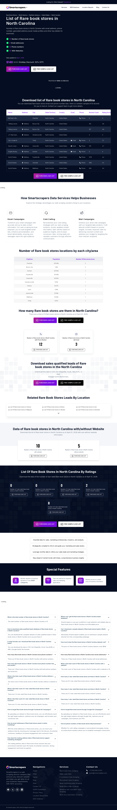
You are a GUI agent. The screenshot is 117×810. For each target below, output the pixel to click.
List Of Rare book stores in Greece (20, 407)
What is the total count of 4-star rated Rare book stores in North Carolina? (28, 689)
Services (64, 7)
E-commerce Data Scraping (69, 777)
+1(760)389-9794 (94, 770)
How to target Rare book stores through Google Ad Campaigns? (82, 709)
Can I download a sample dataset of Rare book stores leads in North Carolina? (83, 630)
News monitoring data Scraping (71, 783)
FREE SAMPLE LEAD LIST (43, 69)
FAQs (35, 774)
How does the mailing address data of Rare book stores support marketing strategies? (28, 738)
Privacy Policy (38, 792)
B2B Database (74, 7)
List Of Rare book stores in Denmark (89, 410)
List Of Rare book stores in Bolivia (54, 407)
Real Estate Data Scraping (69, 771)
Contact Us (67, 2)
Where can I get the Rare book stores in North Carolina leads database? (81, 617)
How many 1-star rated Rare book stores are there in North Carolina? (83, 699)
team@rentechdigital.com (96, 773)
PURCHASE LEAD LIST (18, 69)
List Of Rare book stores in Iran (87, 407)
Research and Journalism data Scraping (70, 791)
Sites (34, 783)
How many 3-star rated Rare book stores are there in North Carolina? (83, 689)
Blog (97, 7)
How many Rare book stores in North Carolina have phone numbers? (29, 654)
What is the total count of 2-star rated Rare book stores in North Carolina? (28, 699)
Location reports (87, 7)
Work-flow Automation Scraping (71, 795)
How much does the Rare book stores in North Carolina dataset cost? (83, 642)
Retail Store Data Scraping (69, 786)
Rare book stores (11, 15)
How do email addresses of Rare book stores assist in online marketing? (27, 724)
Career (35, 777)
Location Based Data (40, 796)
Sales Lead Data (65, 774)
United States (46, 15)
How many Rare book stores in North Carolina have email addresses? (84, 654)
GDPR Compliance (39, 789)
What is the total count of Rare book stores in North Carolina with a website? (83, 664)
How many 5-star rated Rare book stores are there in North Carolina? (83, 676)
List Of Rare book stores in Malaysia (21, 410)
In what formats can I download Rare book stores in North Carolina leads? (29, 642)
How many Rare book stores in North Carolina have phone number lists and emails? (30, 664)
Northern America (34, 15)
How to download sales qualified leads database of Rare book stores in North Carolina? (30, 630)
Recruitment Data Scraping (69, 780)
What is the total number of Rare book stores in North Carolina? (28, 617)
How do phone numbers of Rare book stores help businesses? (81, 724)
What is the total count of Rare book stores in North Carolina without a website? (30, 677)
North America (23, 15)
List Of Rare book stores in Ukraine (54, 410)
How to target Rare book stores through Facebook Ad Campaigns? (29, 709)
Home (35, 771)
